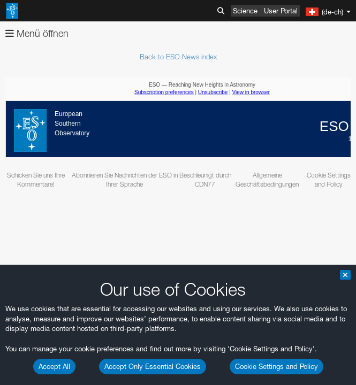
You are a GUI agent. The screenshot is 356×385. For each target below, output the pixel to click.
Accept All (54, 366)
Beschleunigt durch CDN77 (205, 179)
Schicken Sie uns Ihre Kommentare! (36, 179)
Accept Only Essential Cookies (152, 366)
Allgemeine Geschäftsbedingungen (267, 179)
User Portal (281, 10)
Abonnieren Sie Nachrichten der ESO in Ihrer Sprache (125, 179)
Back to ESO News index (178, 56)
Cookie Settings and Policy (276, 366)
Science (245, 10)
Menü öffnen (37, 33)
